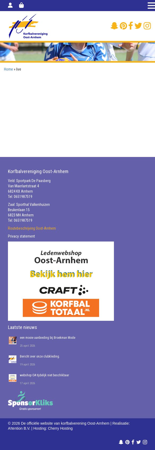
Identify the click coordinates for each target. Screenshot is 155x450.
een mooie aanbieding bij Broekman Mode (47, 338)
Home (8, 69)
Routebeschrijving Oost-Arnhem (32, 228)
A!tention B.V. (19, 428)
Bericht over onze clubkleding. (40, 356)
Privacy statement (21, 236)
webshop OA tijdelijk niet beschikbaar (44, 375)
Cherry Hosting (60, 428)
